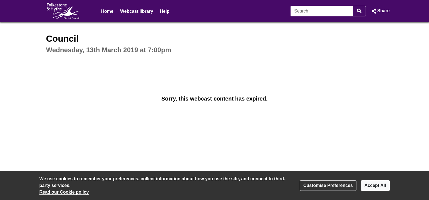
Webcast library (136, 11)
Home (107, 11)
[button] (380, 11)
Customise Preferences (328, 185)
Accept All (375, 185)
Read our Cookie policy (64, 192)
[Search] (322, 11)
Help (165, 11)
